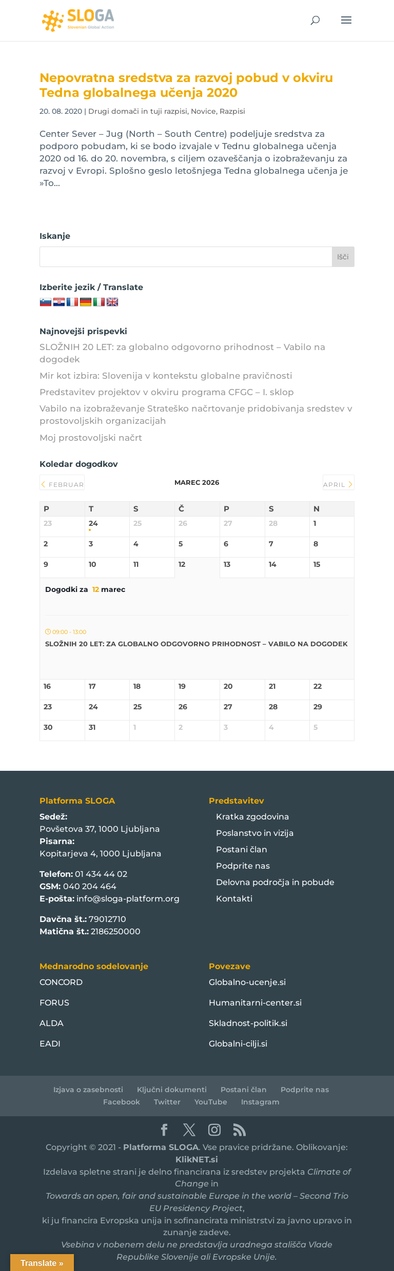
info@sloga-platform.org (128, 899)
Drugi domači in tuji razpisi (137, 111)
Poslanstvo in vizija (255, 833)
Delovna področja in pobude (275, 882)
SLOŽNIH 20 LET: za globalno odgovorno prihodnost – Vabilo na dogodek (196, 644)
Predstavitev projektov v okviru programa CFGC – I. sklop (167, 392)
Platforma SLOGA (161, 1147)
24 (93, 523)
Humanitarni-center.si (255, 1003)
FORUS (54, 1003)
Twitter (167, 1101)
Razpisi (232, 111)
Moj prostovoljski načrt (91, 438)
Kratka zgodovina (252, 817)
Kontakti (234, 899)
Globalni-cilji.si (238, 1044)
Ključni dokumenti (172, 1089)
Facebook (121, 1101)
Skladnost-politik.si (248, 1023)
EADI (50, 1044)
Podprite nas (243, 866)
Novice (203, 111)
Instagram (260, 1101)
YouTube (210, 1101)
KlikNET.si (196, 1159)
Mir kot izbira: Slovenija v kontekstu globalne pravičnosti (166, 376)
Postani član (241, 849)
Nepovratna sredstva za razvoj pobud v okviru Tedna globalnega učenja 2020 (186, 85)
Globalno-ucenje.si (247, 982)
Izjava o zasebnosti (88, 1089)
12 (182, 564)
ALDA (52, 1023)
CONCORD (61, 982)
